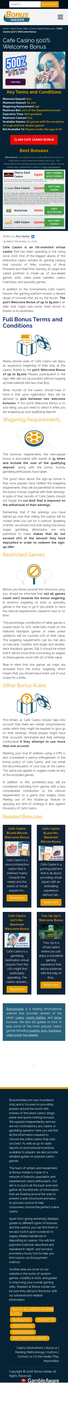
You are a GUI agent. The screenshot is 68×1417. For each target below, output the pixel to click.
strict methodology (51, 167)
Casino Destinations (30, 1348)
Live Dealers (23, 1332)
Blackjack (21, 1320)
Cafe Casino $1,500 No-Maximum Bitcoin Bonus (51, 835)
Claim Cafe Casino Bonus (34, 139)
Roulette (45, 1320)
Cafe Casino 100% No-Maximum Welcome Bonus (17, 922)
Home (6, 28)
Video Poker (22, 1326)
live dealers (30, 1035)
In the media (42, 1356)
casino (19, 1017)
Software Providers (30, 1338)
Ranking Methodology (30, 1352)
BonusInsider (15, 1009)
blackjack (55, 1030)
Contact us (25, 1356)
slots (44, 1030)
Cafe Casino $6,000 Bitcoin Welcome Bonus (17, 833)
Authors (52, 1352)
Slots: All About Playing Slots (32, 1311)
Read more (17, 898)
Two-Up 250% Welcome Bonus (51, 918)
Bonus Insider (42, 1371)
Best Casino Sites (19, 28)
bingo (58, 1017)
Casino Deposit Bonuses (42, 28)
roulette (34, 1030)
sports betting (36, 1017)
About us (51, 1348)
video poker (14, 1035)
